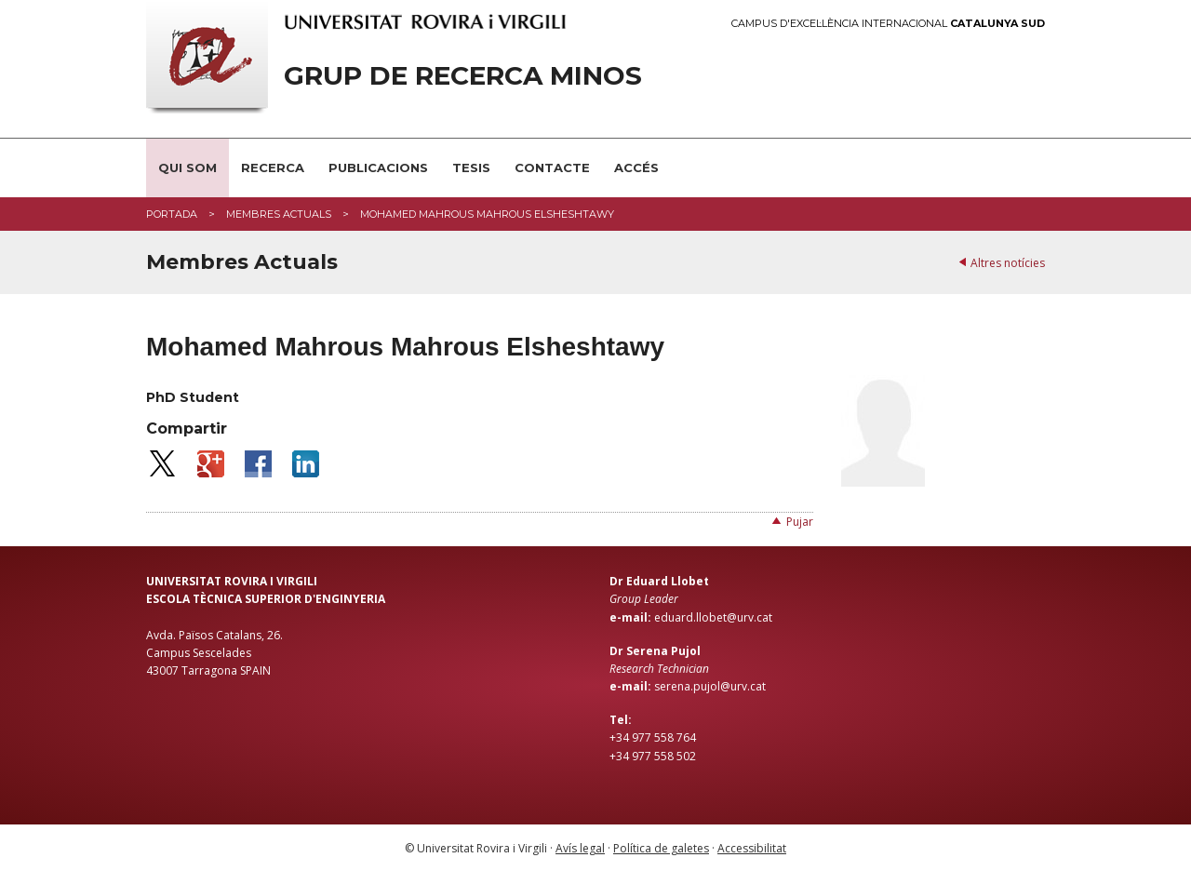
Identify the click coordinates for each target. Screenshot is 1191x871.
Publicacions (378, 167)
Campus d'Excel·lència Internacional (888, 24)
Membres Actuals (278, 214)
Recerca (272, 167)
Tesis (471, 167)
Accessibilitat (751, 848)
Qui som (187, 167)
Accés (636, 167)
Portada (171, 214)
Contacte (552, 167)
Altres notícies (1007, 263)
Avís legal (580, 848)
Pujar (799, 521)
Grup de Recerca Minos (463, 75)
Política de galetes (661, 848)
